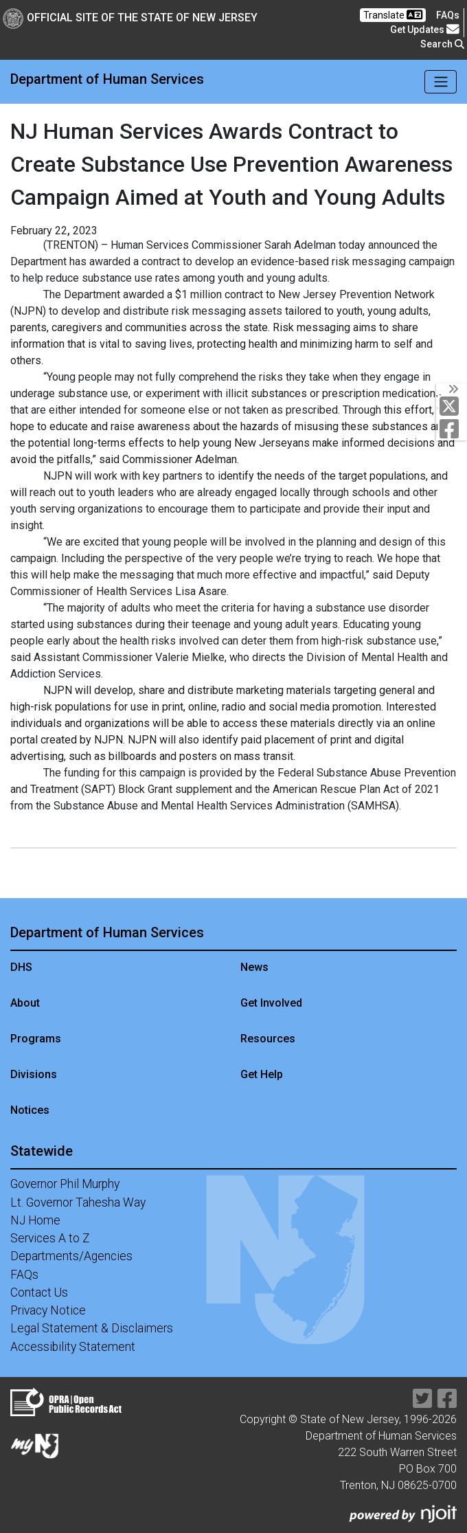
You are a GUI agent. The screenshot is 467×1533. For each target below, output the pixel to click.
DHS (21, 967)
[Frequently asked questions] (447, 15)
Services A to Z (50, 1238)
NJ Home (35, 1220)
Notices (29, 1110)
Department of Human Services (107, 79)
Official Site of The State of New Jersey (130, 17)
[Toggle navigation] (440, 81)
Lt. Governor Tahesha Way (78, 1202)
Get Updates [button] (424, 29)
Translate (392, 14)
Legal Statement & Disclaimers (91, 1328)
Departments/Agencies (71, 1256)
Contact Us (39, 1292)
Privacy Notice (48, 1310)
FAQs (24, 1275)
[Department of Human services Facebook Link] (452, 429)
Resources (267, 1038)
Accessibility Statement (72, 1347)
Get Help (261, 1074)
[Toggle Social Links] (451, 388)
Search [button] (442, 43)
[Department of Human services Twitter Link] (452, 406)
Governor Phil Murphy (64, 1184)
